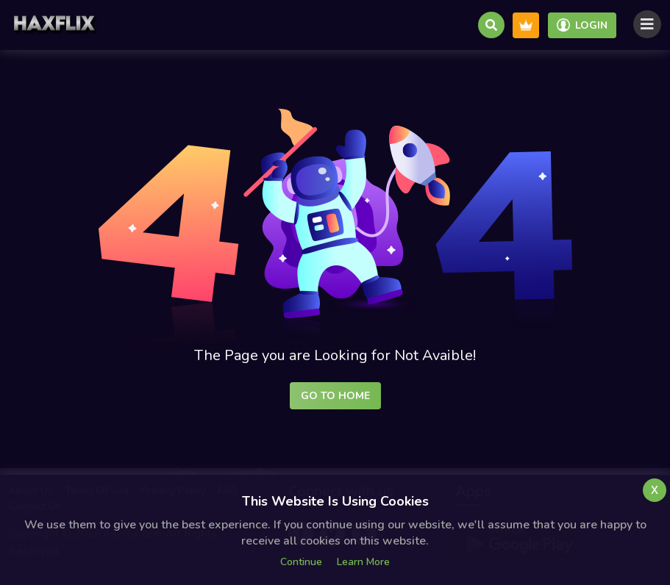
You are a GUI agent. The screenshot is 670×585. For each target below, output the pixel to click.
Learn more (363, 562)
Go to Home (335, 396)
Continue (301, 562)
